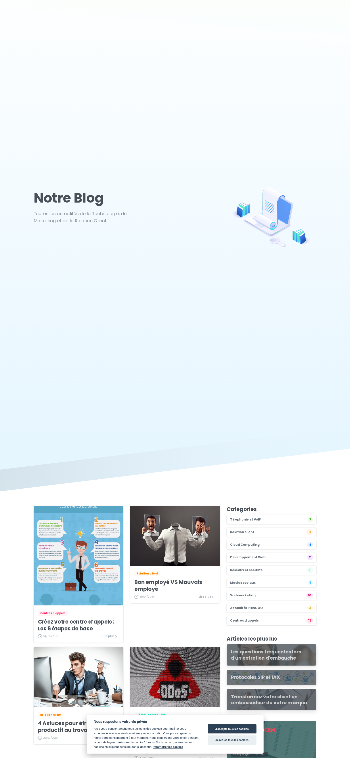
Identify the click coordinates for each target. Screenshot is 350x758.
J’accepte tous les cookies (232, 729)
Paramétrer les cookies (168, 746)
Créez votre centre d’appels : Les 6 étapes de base (76, 625)
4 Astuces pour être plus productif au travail (70, 727)
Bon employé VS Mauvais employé (168, 585)
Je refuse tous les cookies (231, 740)
